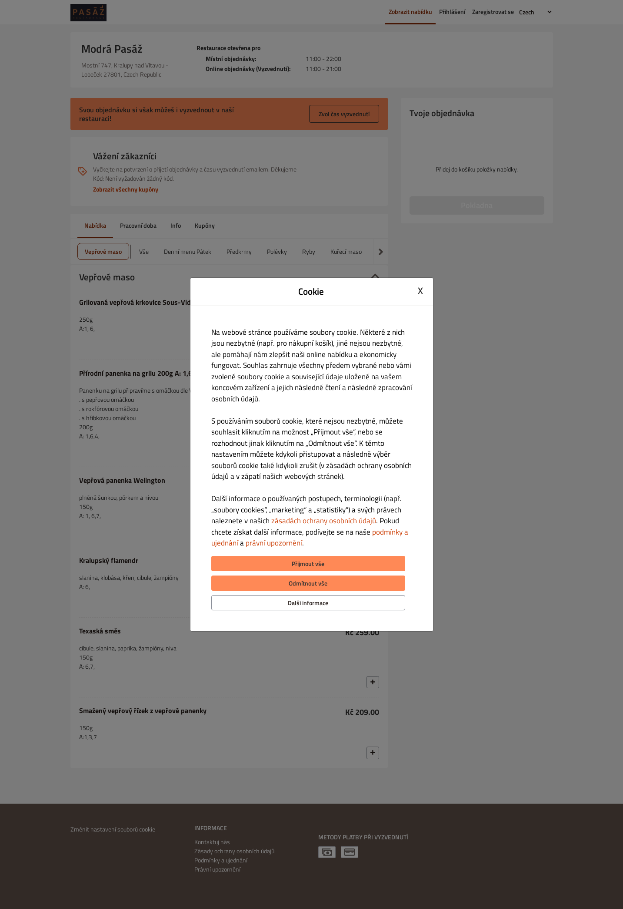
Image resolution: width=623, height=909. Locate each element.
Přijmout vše (308, 563)
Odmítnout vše (308, 583)
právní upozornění (274, 543)
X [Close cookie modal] (420, 290)
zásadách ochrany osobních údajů (323, 520)
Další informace (308, 602)
